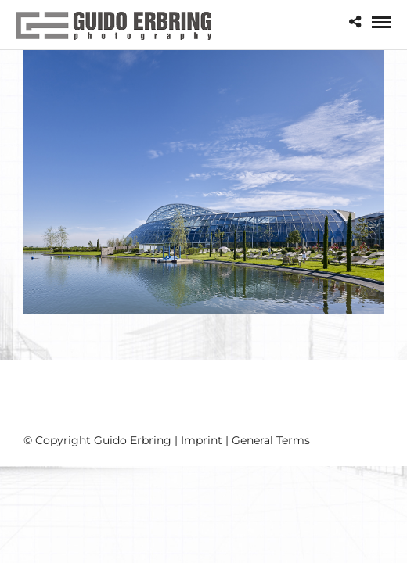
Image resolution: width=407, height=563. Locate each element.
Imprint (201, 440)
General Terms (271, 440)
